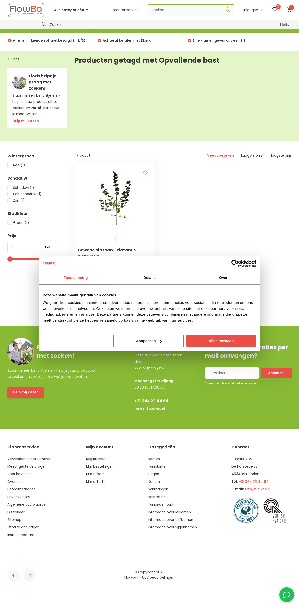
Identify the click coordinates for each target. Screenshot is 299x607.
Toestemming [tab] (76, 277)
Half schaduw (24, 195)
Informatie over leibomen (170, 524)
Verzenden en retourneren (30, 470)
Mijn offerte (96, 493)
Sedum (138, 26)
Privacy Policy (18, 508)
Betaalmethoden (22, 501)
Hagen (120, 26)
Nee (16, 167)
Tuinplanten (97, 26)
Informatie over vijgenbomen (173, 539)
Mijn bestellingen (100, 478)
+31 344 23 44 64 (151, 413)
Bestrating (187, 26)
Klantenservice (126, 9)
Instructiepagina (21, 546)
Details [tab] (149, 277)
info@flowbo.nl (150, 421)
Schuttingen (161, 26)
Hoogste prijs (281, 157)
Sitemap (14, 531)
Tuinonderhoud (217, 26)
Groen (18, 224)
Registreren (95, 470)
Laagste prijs (251, 157)
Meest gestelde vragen (27, 478)
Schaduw (20, 189)
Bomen (74, 26)
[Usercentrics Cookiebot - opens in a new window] (234, 263)
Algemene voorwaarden (28, 516)
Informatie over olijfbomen (171, 531)
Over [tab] (223, 277)
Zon (16, 202)
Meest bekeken (220, 157)
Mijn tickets (95, 486)
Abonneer (276, 385)
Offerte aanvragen (23, 539)
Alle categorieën (71, 9)
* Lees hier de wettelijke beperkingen (231, 395)
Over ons (15, 493)
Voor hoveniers (20, 486)
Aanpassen (149, 341)
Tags (15, 60)
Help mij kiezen (26, 404)
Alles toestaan (221, 341)
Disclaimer (16, 524)
